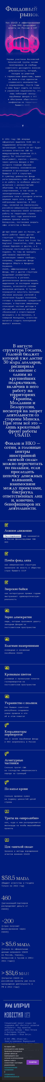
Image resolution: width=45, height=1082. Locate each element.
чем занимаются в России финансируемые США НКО (22, 539)
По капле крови (16, 789)
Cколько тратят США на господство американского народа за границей (21, 770)
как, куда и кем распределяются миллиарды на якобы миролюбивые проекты (23, 825)
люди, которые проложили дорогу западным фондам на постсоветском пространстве (23, 624)
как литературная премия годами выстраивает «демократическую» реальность (23, 596)
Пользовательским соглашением (10, 1068)
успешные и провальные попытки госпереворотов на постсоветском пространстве (22, 681)
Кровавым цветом (18, 674)
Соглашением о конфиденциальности (11, 1075)
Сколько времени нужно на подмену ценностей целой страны (20, 799)
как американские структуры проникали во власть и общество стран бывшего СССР (23, 567)
